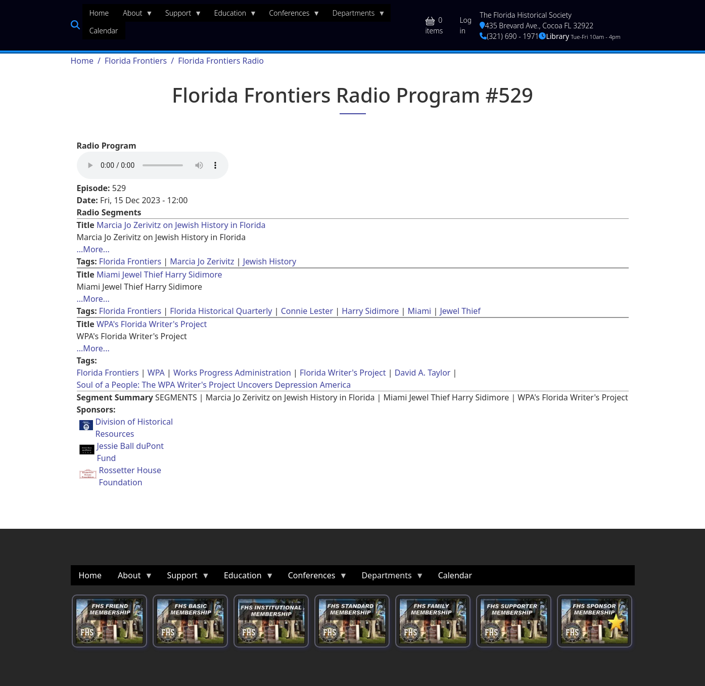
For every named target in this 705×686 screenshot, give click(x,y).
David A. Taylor (423, 372)
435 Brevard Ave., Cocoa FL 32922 (536, 25)
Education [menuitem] (232, 15)
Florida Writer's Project (343, 372)
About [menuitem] (134, 15)
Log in (465, 25)
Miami (420, 310)
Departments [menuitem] (355, 15)
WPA (156, 372)
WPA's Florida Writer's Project (152, 324)
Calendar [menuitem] (103, 30)
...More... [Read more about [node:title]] (93, 249)
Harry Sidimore (370, 310)
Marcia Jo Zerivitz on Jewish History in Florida (181, 225)
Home (82, 60)
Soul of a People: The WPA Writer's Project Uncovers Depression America (214, 384)
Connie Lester (307, 310)
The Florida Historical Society (526, 15)
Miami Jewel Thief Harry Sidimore (159, 274)
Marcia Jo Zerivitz (202, 261)
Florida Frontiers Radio (221, 60)
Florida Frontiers (136, 60)
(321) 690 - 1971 (509, 36)
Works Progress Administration (232, 372)
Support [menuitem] (180, 15)
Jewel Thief (460, 310)
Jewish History (269, 261)
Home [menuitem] (99, 13)
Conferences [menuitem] (291, 15)
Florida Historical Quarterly (221, 310)
